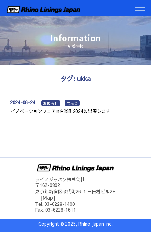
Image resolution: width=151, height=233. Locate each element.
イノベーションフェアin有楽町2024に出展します (60, 111)
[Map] (47, 197)
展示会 (72, 103)
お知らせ (50, 103)
